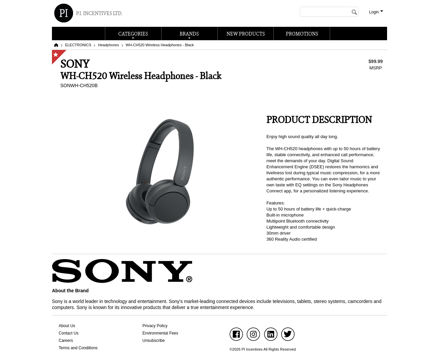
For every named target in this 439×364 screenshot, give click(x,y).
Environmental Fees (160, 333)
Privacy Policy (155, 325)
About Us (67, 325)
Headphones (108, 45)
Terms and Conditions (78, 348)
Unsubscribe (153, 340)
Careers (66, 340)
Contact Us (68, 333)
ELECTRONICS (78, 45)
